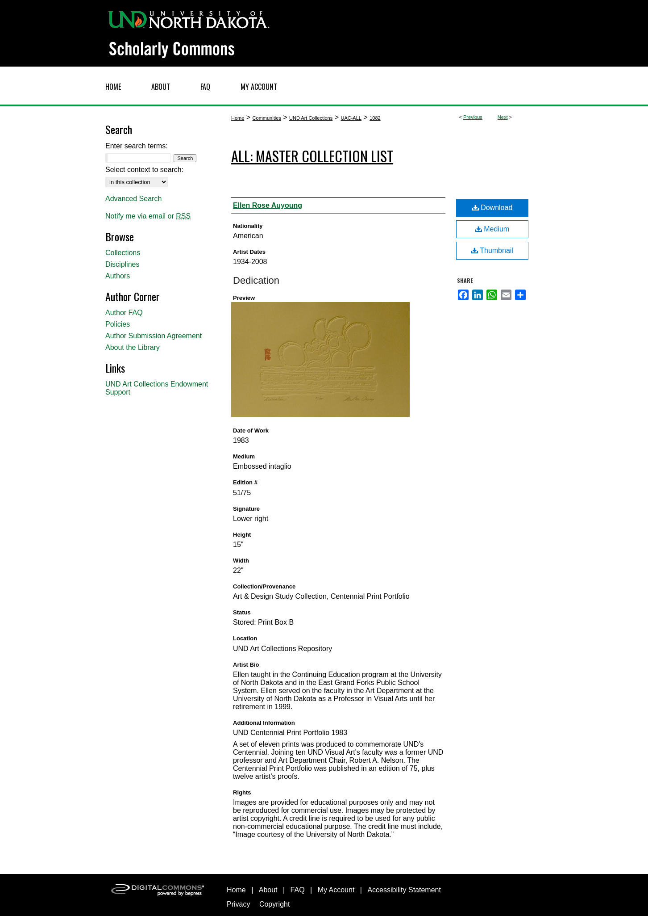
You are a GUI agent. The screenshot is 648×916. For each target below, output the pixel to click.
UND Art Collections (310, 118)
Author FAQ (124, 312)
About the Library (132, 347)
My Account (336, 890)
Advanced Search (133, 198)
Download (492, 207)
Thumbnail (492, 250)
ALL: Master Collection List (312, 155)
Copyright (274, 904)
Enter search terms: (136, 146)
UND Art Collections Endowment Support (156, 388)
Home (237, 118)
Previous (472, 117)
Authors (117, 276)
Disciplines (122, 264)
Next (503, 117)
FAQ (298, 890)
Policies (117, 324)
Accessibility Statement (404, 890)
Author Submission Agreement (153, 336)
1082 (375, 118)
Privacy (238, 904)
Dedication (256, 280)
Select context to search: (144, 169)
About (268, 890)
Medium (492, 229)
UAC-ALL (351, 118)
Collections (122, 252)
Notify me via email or (148, 216)
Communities (267, 118)
